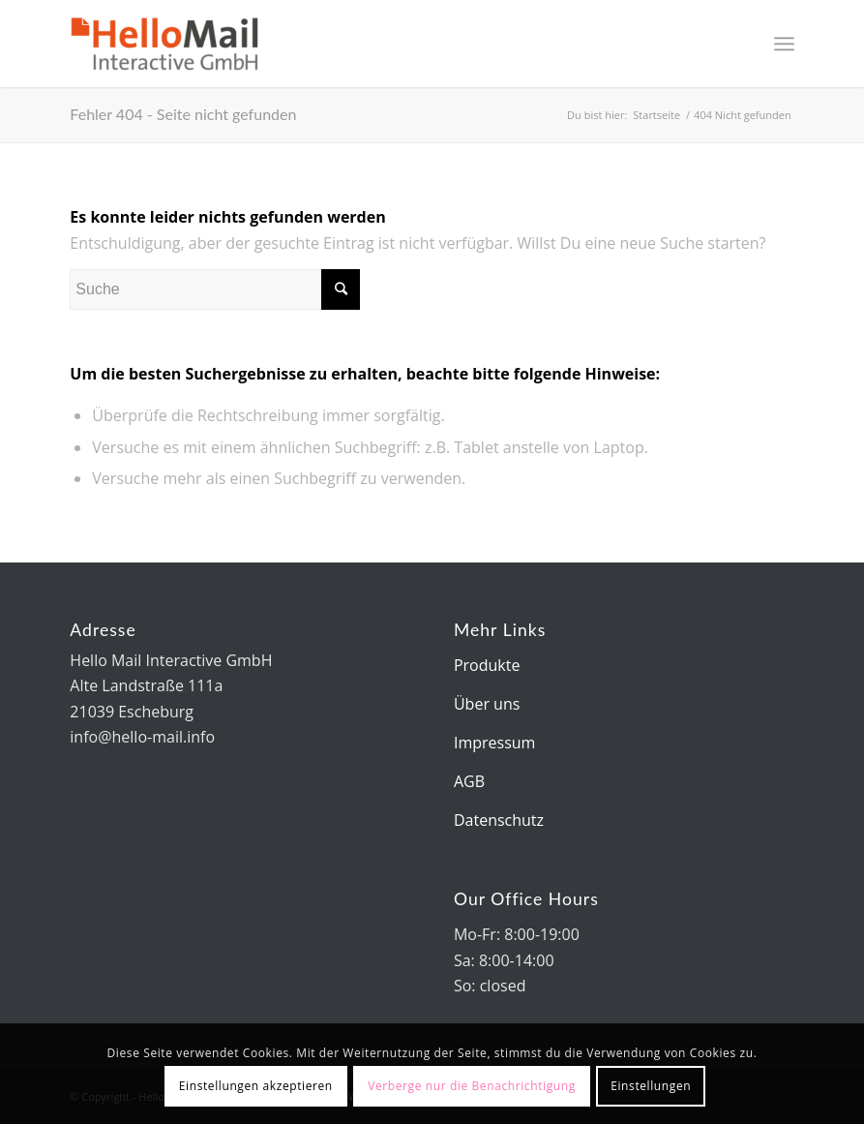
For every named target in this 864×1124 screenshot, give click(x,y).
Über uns (487, 703)
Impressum (494, 742)
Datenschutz (499, 820)
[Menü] (784, 43)
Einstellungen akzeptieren (256, 1086)
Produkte (487, 665)
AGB (469, 781)
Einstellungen (651, 1086)
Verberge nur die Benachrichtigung (472, 1086)
